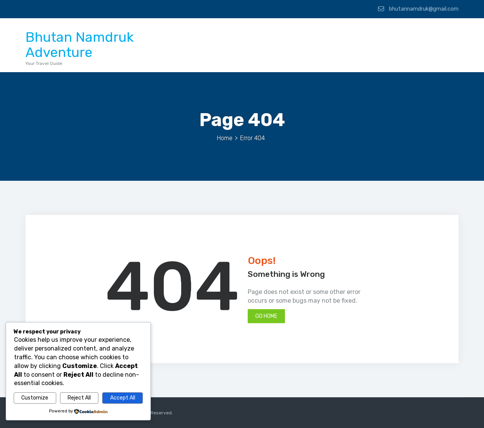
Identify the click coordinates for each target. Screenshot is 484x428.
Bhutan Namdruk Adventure (79, 44)
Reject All (79, 398)
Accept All (122, 398)
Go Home (266, 316)
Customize (34, 398)
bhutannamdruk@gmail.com (418, 8)
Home (225, 138)
